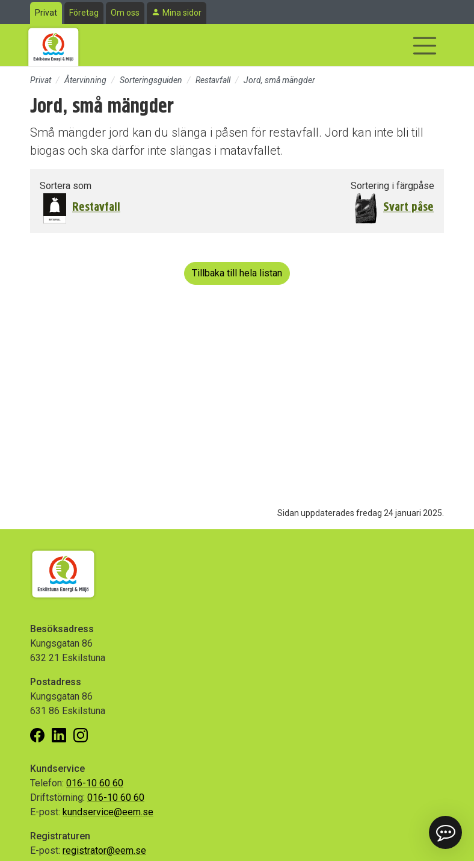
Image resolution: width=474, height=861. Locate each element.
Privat (46, 12)
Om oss (125, 12)
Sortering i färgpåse (392, 185)
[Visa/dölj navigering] (424, 45)
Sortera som (65, 185)
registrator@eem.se (104, 850)
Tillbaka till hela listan (237, 273)
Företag (84, 12)
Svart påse (408, 206)
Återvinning (85, 80)
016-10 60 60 (94, 783)
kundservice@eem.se (108, 812)
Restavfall (212, 80)
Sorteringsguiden (151, 80)
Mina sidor (182, 12)
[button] (445, 832)
